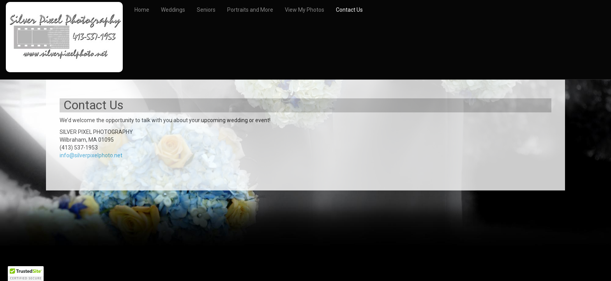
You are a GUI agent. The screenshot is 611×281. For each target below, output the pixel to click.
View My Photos (304, 10)
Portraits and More (250, 10)
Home (141, 10)
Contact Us (349, 10)
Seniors (206, 10)
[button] (26, 273)
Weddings (173, 10)
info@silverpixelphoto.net (91, 155)
